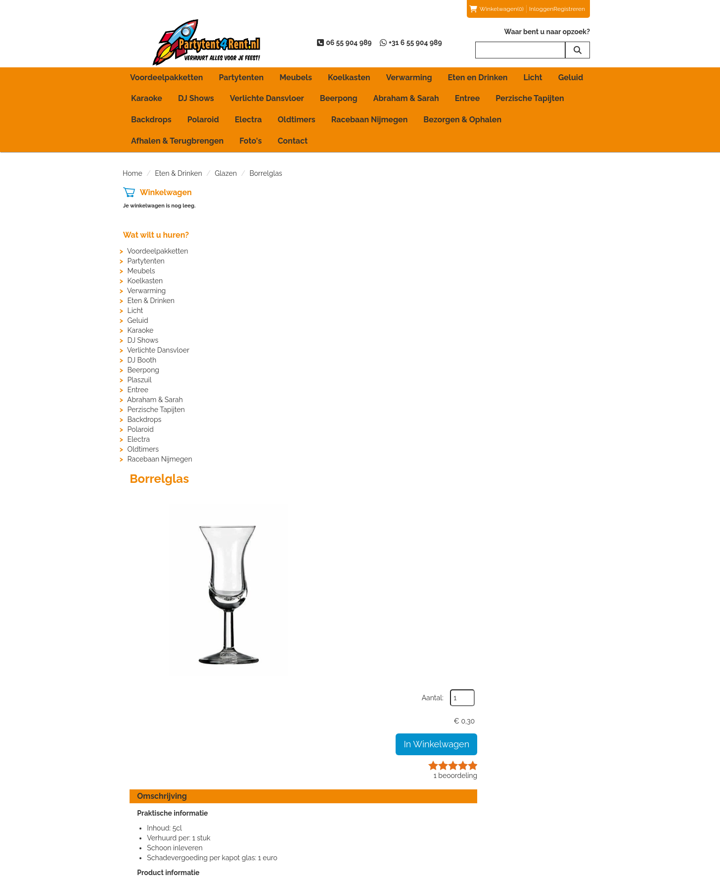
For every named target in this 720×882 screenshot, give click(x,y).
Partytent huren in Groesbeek (298, 822)
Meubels (295, 77)
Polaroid (203, 119)
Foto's (250, 141)
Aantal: (545, 215)
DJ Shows (196, 98)
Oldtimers (296, 119)
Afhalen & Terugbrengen (177, 141)
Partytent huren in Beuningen (298, 802)
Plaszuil (139, 380)
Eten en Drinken (478, 77)
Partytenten (241, 77)
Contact (292, 141)
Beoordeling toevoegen (534, 802)
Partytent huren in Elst (286, 812)
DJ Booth (141, 360)
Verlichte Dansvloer (267, 98)
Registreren (569, 9)
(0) (496, 9)
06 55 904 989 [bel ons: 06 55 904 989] (159, 793)
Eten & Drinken (178, 173)
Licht (532, 77)
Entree (467, 98)
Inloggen (541, 9)
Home (132, 173)
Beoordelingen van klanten (539, 792)
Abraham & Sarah (406, 98)
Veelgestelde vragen (529, 812)
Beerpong (339, 98)
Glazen (226, 173)
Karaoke (146, 98)
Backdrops (151, 119)
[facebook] (553, 874)
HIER (382, 573)
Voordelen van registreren (537, 822)
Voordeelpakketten (166, 77)
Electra (248, 119)
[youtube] (571, 874)
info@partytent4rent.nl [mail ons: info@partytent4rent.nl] (171, 810)
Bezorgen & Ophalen (462, 119)
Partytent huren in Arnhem (293, 792)
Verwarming (409, 77)
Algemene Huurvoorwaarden (419, 802)
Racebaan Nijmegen (369, 119)
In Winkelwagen (549, 262)
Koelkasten (349, 77)
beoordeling (568, 293)
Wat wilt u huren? (155, 235)
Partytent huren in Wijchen (293, 842)
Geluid (571, 77)
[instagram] (588, 874)
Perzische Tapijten (529, 98)
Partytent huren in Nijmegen (296, 832)
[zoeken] (577, 50)
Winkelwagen (165, 192)
